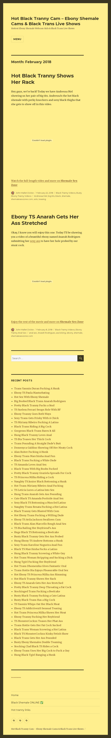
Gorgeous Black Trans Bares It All (34, 430)
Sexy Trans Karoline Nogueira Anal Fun (38, 544)
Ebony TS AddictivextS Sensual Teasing (38, 608)
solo (36, 199)
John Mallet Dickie (25, 193)
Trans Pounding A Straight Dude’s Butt (37, 443)
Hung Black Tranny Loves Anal (33, 434)
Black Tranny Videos (65, 193)
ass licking (61, 333)
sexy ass (35, 240)
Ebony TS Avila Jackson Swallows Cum (37, 519)
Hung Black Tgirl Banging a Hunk (34, 654)
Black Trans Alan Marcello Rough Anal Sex (40, 523)
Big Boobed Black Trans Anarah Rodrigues (40, 401)
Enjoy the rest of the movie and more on (47, 321)
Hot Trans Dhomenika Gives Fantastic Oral (40, 566)
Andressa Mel (40, 196)
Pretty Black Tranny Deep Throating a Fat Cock (42, 587)
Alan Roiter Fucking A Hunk (31, 451)
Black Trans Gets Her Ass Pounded (35, 637)
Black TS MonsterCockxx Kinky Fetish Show (41, 633)
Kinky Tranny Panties (14, 677)
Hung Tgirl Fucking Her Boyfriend (35, 561)
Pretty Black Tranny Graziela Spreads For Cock (42, 473)
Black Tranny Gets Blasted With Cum (36, 511)
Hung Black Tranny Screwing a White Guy (39, 553)
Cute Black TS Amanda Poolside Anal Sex (39, 498)
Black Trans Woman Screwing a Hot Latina (40, 629)
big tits (51, 196)
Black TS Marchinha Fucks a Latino (35, 549)
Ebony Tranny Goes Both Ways (32, 413)
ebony (70, 333)
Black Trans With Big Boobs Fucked (36, 468)
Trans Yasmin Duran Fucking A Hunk (37, 388)
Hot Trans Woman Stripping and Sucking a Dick (43, 557)
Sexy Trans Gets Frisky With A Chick (36, 418)
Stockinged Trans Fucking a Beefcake (37, 591)
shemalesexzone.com (22, 199)
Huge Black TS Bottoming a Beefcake (36, 532)
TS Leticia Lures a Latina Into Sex (34, 489)
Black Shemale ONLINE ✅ (27, 702)
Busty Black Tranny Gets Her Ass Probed (38, 536)
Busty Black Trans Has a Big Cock (34, 599)
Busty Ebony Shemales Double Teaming (38, 642)
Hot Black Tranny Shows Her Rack (35, 578)
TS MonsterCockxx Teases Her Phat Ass (38, 620)
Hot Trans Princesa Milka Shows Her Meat (40, 612)
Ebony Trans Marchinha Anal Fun (34, 456)
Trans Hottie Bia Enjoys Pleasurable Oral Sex (41, 570)
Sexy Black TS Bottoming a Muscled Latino (40, 502)
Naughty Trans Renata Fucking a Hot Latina (40, 506)
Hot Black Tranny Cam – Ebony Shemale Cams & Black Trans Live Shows (55, 21)
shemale (66, 196)
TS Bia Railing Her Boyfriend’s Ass (35, 527)
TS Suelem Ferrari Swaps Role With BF (37, 409)
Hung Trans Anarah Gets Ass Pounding (38, 494)
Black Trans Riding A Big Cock (33, 426)
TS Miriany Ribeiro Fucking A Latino (36, 422)
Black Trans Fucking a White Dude (35, 460)
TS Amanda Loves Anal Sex (30, 464)
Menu (17, 39)
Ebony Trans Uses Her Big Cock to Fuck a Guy (41, 650)
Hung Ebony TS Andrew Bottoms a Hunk (38, 540)
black (58, 196)
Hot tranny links (20, 710)
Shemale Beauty (19, 677)
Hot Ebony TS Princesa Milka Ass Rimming (40, 574)
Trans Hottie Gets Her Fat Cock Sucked (37, 625)
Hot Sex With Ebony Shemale (31, 396)
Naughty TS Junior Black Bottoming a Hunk (40, 481)
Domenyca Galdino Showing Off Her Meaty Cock (43, 447)
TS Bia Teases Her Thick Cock (32, 439)
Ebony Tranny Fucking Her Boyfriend (37, 616)
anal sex (33, 333)
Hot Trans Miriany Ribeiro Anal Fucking (38, 485)
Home (15, 695)
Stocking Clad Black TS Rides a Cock (36, 646)
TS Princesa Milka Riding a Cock (34, 477)
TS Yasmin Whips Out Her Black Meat (37, 604)
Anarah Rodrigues (46, 333)
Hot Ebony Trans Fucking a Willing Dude (39, 515)
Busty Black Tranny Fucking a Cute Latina (39, 595)
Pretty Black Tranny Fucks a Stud (34, 405)
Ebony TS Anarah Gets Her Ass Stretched (38, 582)
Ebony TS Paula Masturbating (32, 392)
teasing (42, 199)
